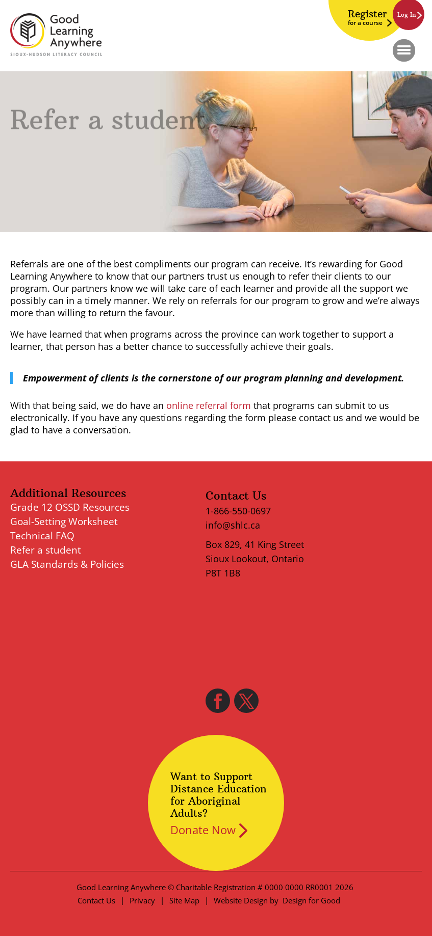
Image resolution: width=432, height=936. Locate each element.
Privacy (142, 900)
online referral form (208, 405)
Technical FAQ (42, 535)
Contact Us (96, 900)
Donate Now (203, 829)
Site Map (184, 900)
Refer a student (45, 550)
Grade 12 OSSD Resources (70, 507)
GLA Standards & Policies (67, 564)
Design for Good (311, 900)
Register (367, 17)
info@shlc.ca (233, 525)
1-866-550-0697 (238, 511)
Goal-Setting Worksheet (64, 521)
